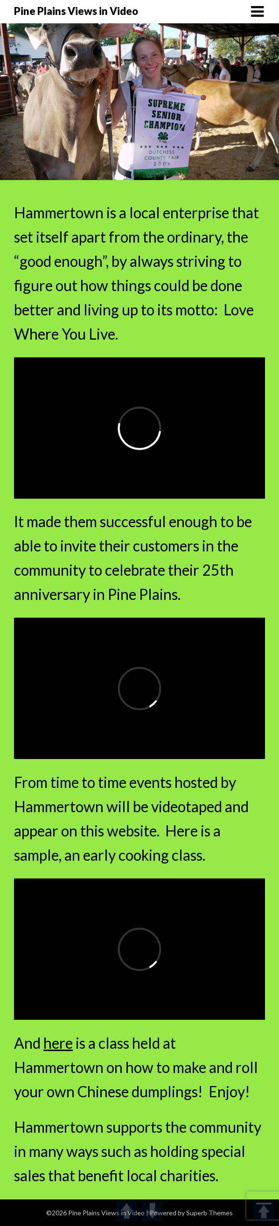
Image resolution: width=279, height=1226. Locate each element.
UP (126, 1210)
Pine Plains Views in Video (76, 11)
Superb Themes (209, 1213)
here (58, 1043)
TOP (263, 1210)
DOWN (152, 1210)
